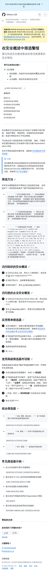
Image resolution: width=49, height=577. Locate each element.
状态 (30, 566)
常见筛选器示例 (13, 461)
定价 (35, 566)
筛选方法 (9, 179)
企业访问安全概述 (25, 331)
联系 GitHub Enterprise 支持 (14, 39)
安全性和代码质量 (12, 19)
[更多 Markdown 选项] (24, 88)
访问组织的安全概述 (16, 267)
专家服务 (5, 568)
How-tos (24, 19)
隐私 (25, 566)
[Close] (42, 3)
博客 (12, 568)
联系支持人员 (8, 551)
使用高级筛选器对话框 (17, 359)
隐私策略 (4, 537)
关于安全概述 (21, 171)
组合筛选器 (10, 408)
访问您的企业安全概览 (17, 293)
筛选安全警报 (21, 22)
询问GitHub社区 (9, 548)
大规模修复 (10, 22)
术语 (20, 566)
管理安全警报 (35, 19)
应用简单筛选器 (13, 320)
